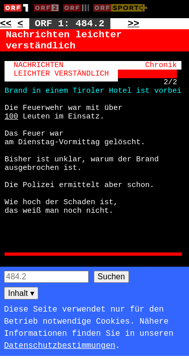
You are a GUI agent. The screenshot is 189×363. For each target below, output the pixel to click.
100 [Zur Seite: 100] (11, 116)
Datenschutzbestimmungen (59, 345)
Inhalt (21, 293)
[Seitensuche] (46, 277)
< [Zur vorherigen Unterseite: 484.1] (21, 23)
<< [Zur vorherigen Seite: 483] (6, 23)
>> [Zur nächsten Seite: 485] (133, 23)
